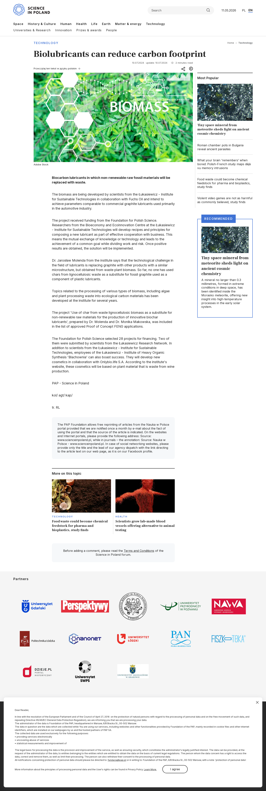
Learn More (150, 769)
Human (66, 24)
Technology (155, 24)
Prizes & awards (89, 30)
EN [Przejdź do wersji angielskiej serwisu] (250, 10)
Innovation (63, 30)
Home (230, 42)
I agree (175, 769)
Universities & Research (32, 30)
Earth (106, 24)
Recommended (218, 219)
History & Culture (42, 24)
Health (81, 24)
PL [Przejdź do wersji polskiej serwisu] (244, 10)
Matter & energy (128, 24)
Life (94, 24)
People (111, 30)
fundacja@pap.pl (117, 760)
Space (18, 24)
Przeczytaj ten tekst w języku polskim (55, 68)
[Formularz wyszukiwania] (181, 10)
